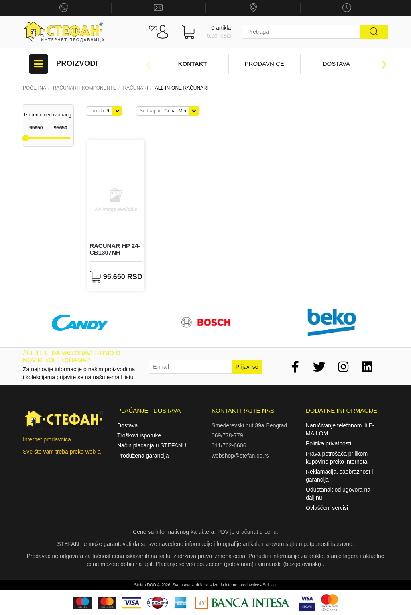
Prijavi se (247, 367)
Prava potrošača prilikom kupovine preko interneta (337, 457)
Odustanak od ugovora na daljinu (338, 493)
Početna (34, 88)
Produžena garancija (143, 455)
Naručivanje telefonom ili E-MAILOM (340, 429)
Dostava (336, 63)
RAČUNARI (135, 88)
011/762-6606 (229, 445)
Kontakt (192, 63)
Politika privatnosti (328, 443)
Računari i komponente (84, 88)
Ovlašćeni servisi (327, 508)
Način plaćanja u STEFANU (151, 445)
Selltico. (270, 585)
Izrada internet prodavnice (236, 585)
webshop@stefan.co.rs (240, 455)
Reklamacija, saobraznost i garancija (339, 475)
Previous (148, 64)
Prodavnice (264, 63)
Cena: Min (163, 111)
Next (384, 64)
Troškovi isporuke (139, 435)
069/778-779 (227, 435)
